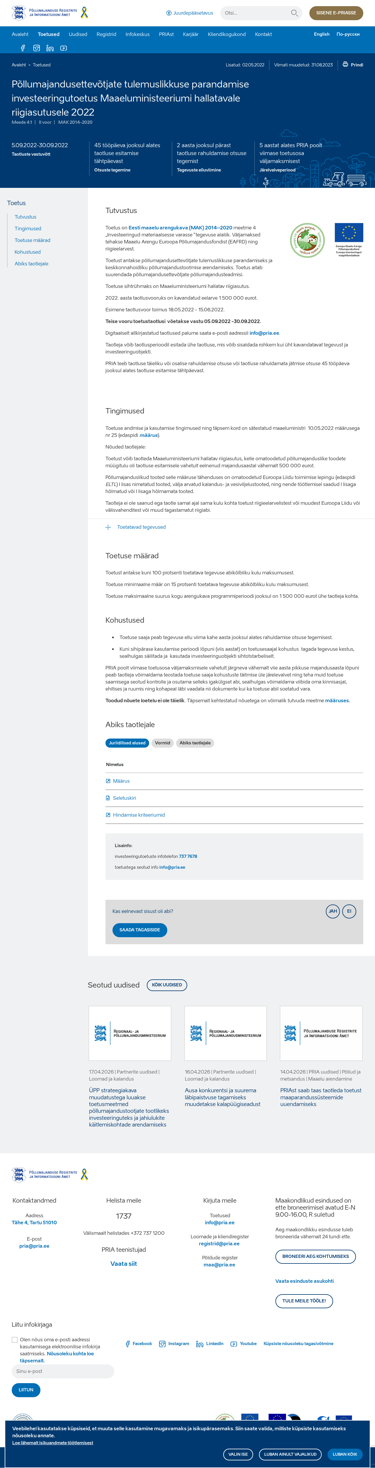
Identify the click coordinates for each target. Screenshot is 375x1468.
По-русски (348, 34)
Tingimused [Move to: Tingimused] (28, 228)
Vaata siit (123, 1263)
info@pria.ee (264, 333)
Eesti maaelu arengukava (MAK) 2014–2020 (180, 228)
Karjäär (191, 34)
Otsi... (294, 13)
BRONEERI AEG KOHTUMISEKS (315, 1256)
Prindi (357, 65)
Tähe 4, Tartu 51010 (34, 1222)
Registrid (106, 34)
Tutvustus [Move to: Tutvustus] (25, 217)
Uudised (78, 34)
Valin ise (238, 1454)
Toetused (48, 34)
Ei (349, 911)
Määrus (121, 781)
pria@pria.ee (34, 1246)
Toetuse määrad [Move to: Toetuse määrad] (32, 240)
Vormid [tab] (162, 743)
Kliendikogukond (227, 34)
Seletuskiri (124, 798)
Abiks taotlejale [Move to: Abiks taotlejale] (31, 264)
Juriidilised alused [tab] (127, 743)
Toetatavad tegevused (141, 527)
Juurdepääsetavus (193, 13)
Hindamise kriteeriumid (139, 815)
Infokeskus (138, 34)
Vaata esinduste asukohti (304, 1281)
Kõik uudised (167, 985)
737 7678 (188, 856)
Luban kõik (345, 1454)
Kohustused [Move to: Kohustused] (28, 252)
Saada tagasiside (140, 930)
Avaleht (20, 34)
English (322, 34)
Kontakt (263, 34)
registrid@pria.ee (219, 1243)
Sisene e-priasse (336, 13)
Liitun (26, 1390)
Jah (333, 911)
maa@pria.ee (219, 1265)
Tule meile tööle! (304, 1301)
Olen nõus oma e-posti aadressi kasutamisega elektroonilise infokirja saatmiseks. (60, 1350)
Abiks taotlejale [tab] (195, 743)
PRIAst (166, 34)
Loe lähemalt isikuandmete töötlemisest (52, 1442)
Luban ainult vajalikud (290, 1454)
